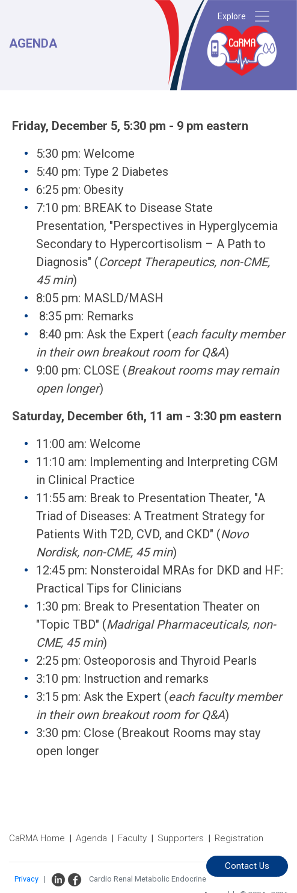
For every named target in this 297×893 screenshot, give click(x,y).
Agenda (91, 838)
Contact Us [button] (247, 865)
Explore (232, 16)
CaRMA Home (37, 838)
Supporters (181, 838)
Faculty (132, 838)
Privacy (26, 878)
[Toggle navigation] (262, 16)
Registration (239, 838)
